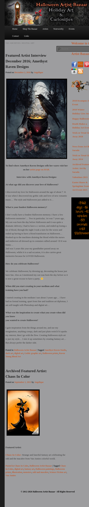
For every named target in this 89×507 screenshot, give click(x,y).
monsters (27, 472)
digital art (18, 353)
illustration (17, 472)
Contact (15, 36)
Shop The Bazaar (30, 29)
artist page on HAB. (40, 169)
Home (14, 29)
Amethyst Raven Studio (55, 350)
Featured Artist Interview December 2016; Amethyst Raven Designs (26, 61)
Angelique (38, 72)
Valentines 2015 (80, 177)
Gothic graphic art (32, 353)
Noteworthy (58, 29)
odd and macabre (40, 472)
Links (26, 36)
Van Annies (11, 475)
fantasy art (30, 469)
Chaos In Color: (14, 455)
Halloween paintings (44, 469)
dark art (9, 353)
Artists (45, 29)
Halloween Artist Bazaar (25, 350)
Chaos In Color (21, 466)
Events (72, 29)
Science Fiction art (57, 472)
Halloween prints (50, 353)
